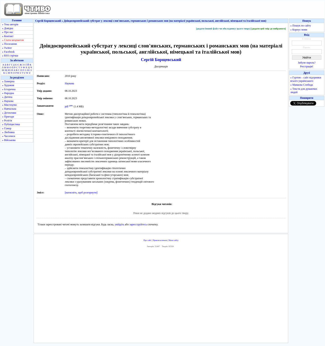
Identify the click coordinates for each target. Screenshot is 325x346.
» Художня (8, 85)
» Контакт (7, 36)
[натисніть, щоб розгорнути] (81, 192)
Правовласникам (160, 240)
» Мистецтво (9, 104)
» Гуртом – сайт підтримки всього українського (305, 79)
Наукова (69, 83)
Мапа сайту (174, 240)
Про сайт (147, 240)
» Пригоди (8, 116)
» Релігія (7, 120)
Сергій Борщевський (161, 59)
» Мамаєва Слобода (301, 84)
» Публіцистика (11, 124)
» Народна (8, 93)
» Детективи (9, 112)
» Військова (9, 140)
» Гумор (6, 128)
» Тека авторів (10, 24)
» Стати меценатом (13, 40)
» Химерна (8, 81)
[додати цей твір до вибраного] (268, 28)
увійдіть (119, 224)
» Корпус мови (298, 29)
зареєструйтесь (138, 224)
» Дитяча (7, 97)
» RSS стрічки (10, 55)
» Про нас (7, 32)
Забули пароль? (307, 62)
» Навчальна (9, 108)
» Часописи (8, 136)
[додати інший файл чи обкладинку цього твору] (223, 28)
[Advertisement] (160, 296)
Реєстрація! (306, 66)
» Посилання (9, 43)
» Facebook (8, 51)
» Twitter (7, 47)
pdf (66, 106)
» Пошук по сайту (300, 25)
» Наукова (7, 101)
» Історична (9, 89)
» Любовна (8, 132)
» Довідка (7, 28)
